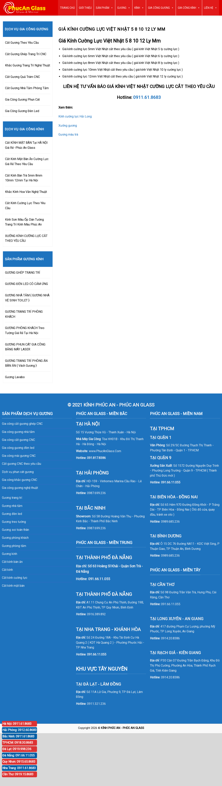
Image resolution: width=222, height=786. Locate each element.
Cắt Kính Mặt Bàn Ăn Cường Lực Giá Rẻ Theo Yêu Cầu (26, 161)
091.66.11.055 (96, 654)
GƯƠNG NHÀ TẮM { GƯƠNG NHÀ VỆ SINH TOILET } (27, 297)
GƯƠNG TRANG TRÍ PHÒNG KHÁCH (24, 314)
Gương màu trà (68, 134)
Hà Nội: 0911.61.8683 (17, 724)
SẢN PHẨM (104, 7)
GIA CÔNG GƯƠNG (161, 7)
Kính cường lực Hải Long (75, 116)
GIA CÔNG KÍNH (189, 7)
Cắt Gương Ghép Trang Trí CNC (25, 54)
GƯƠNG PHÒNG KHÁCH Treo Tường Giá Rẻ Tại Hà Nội (24, 330)
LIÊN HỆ (210, 7)
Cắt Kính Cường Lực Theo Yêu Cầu (25, 205)
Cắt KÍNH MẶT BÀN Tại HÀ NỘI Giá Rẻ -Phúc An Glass (26, 145)
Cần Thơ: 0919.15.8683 (17, 774)
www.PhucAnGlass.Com (105, 451)
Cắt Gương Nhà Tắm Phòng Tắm (27, 88)
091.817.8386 (96, 458)
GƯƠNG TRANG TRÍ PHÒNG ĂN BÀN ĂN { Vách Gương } (26, 363)
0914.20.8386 (170, 638)
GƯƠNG (123, 7)
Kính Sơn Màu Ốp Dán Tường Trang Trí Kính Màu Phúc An (24, 222)
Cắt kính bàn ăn (12, 562)
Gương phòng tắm (14, 546)
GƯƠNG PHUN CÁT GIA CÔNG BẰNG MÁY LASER (25, 347)
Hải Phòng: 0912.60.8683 (19, 730)
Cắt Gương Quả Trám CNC (22, 77)
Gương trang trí (12, 498)
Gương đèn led (12, 514)
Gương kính (9, 554)
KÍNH (139, 7)
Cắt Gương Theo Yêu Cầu (22, 42)
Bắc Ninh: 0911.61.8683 (18, 736)
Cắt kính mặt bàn (13, 586)
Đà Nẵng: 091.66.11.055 (18, 755)
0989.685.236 (170, 521)
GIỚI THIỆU (85, 7)
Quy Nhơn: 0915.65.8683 (18, 761)
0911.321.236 (96, 704)
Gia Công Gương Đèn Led (22, 111)
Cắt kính (7, 570)
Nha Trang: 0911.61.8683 (19, 768)
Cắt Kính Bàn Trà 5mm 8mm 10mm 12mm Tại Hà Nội (23, 178)
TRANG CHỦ (67, 7)
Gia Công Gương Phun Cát (22, 99)
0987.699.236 (96, 493)
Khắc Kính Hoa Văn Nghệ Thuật (26, 192)
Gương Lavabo (15, 377)
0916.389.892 (96, 614)
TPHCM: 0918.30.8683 (17, 742)
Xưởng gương (67, 125)
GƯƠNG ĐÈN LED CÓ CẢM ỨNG (26, 284)
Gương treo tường (14, 522)
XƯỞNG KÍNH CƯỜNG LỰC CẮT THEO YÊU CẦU (26, 238)
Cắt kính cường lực (14, 578)
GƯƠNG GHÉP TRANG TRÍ (22, 272)
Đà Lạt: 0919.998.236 (16, 749)
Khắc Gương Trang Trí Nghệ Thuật (27, 65)
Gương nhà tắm (12, 506)
